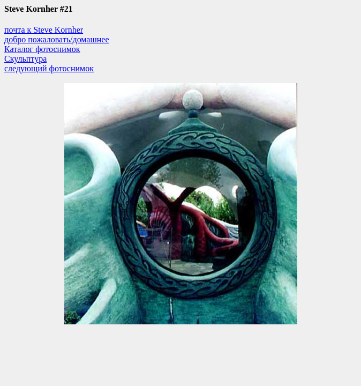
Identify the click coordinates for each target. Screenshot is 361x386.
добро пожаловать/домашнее (56, 39)
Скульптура (25, 58)
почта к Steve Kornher (43, 29)
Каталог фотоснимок (42, 49)
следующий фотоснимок (49, 68)
